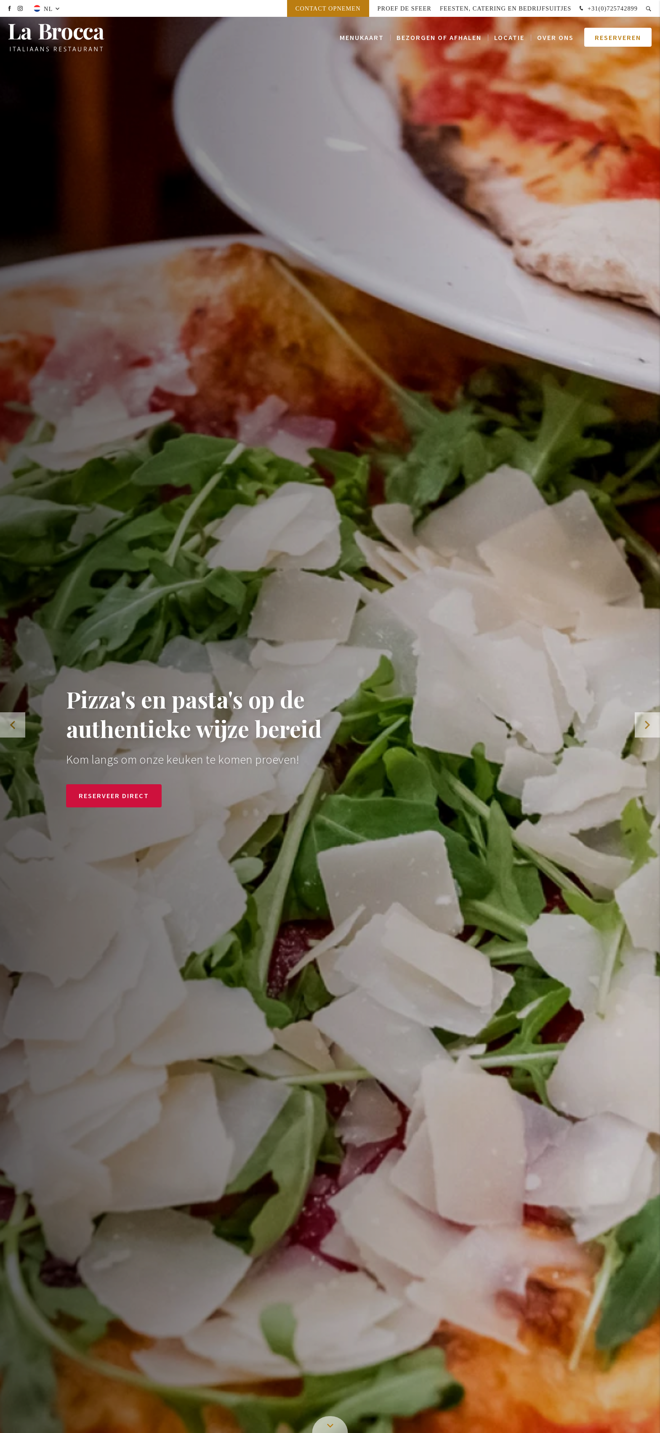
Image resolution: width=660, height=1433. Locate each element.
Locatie (509, 38)
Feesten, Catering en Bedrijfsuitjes (505, 8)
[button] (647, 725)
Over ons (555, 38)
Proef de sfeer (404, 8)
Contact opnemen (328, 8)
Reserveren (618, 38)
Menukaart (362, 38)
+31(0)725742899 (608, 8)
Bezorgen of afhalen (439, 38)
